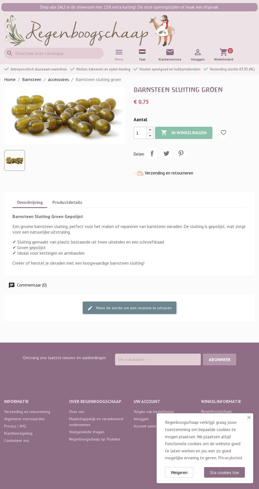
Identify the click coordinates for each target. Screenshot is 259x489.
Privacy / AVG (15, 426)
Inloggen (141, 418)
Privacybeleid (230, 457)
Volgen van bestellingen (154, 411)
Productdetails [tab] (67, 202)
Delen (152, 153)
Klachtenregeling (18, 433)
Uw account (147, 401)
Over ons (76, 411)
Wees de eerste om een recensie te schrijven (129, 308)
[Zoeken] (54, 53)
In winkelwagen (184, 132)
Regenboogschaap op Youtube (94, 439)
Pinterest (180, 153)
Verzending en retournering (27, 411)
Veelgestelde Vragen (86, 431)
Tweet (166, 153)
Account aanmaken (149, 426)
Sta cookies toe (224, 472)
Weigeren (179, 472)
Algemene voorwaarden (24, 418)
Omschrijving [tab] (30, 202)
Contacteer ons (16, 440)
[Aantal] (140, 133)
